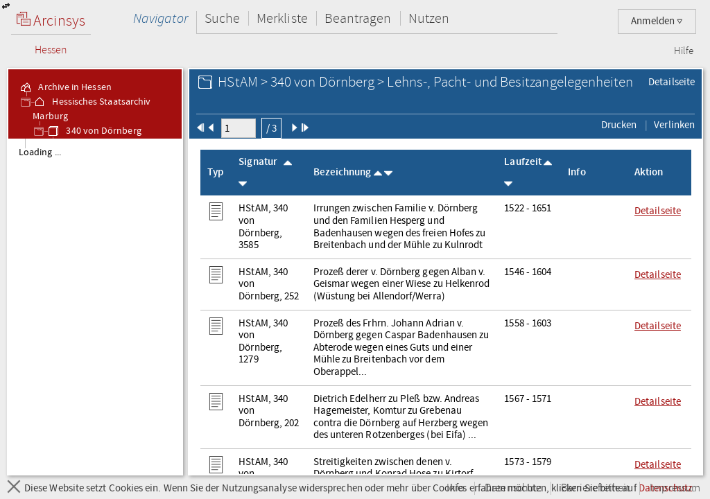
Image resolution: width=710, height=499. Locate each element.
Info (456, 488)
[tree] (95, 306)
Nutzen (428, 18)
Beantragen (358, 18)
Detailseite (671, 82)
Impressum (675, 488)
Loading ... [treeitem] (40, 152)
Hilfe (683, 51)
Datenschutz (513, 488)
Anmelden (657, 21)
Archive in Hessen (65, 87)
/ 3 (271, 128)
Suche (222, 18)
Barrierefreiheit (595, 488)
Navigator (160, 18)
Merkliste (282, 18)
